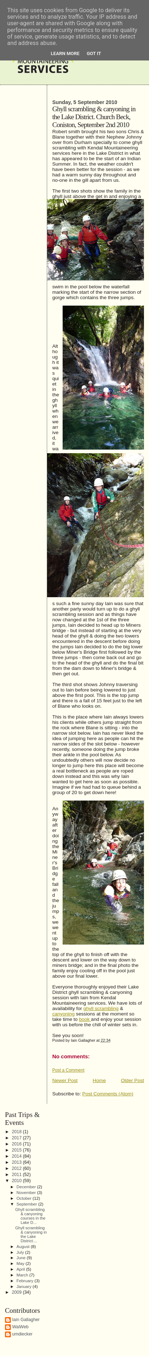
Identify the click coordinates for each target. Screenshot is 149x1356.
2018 (17, 1131)
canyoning (63, 1014)
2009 (17, 1292)
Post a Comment (68, 1070)
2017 (17, 1137)
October (25, 1198)
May (21, 1263)
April (21, 1269)
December (27, 1186)
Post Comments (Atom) (108, 1093)
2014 (17, 1156)
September (27, 1204)
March (23, 1274)
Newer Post (65, 1080)
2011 (17, 1174)
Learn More (65, 53)
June (22, 1257)
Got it (94, 53)
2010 (17, 1180)
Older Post (132, 1080)
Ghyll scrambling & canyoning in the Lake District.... (31, 1234)
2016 (17, 1143)
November (27, 1192)
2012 (17, 1168)
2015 (17, 1150)
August (24, 1246)
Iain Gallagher (26, 1319)
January (25, 1286)
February (26, 1280)
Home (99, 1080)
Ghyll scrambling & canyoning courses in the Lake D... (30, 1216)
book (85, 1019)
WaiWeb (20, 1326)
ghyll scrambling (101, 1008)
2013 (17, 1162)
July (21, 1252)
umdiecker (22, 1334)
